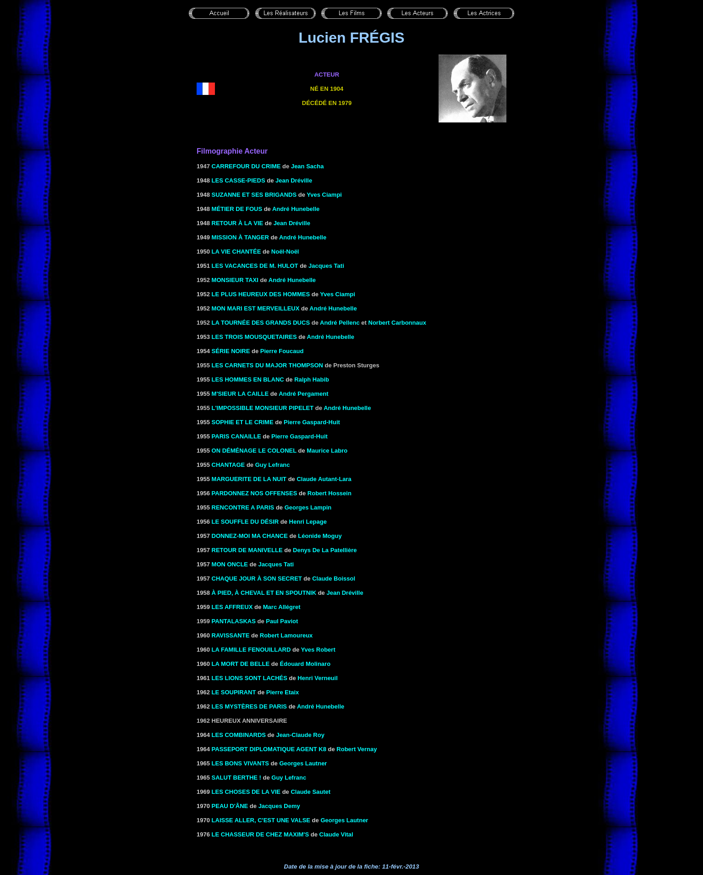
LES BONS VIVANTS (241, 763)
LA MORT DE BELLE (241, 663)
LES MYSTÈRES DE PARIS (249, 706)
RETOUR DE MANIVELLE (247, 550)
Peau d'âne (230, 806)
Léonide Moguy (319, 535)
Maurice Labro (327, 450)
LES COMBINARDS (239, 734)
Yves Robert (318, 649)
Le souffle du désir (245, 521)
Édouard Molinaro (305, 663)
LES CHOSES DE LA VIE (246, 791)
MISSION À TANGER (240, 237)
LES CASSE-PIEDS (238, 180)
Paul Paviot (282, 621)
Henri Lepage (308, 521)
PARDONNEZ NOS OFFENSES (254, 493)
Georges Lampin (308, 507)
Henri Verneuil (317, 678)
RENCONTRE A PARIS (243, 507)
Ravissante (231, 635)
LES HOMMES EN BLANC (248, 379)
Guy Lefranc (272, 464)
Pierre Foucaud (282, 351)
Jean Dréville (293, 180)
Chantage (228, 464)
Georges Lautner (344, 820)
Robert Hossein (330, 493)
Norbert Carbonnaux (397, 322)
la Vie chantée (236, 251)
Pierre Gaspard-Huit (312, 422)
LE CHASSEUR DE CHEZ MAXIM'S (260, 834)
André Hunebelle (295, 208)
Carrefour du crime (246, 166)
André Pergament (303, 393)
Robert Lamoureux (286, 635)
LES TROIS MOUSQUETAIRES (254, 336)
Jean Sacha (307, 166)
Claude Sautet (310, 791)
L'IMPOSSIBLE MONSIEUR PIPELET (263, 407)
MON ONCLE (230, 564)
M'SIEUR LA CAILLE (240, 393)
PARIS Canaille (236, 436)
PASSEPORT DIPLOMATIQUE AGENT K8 (269, 749)
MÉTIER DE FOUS (237, 208)
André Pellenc (340, 322)
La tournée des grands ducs (261, 322)
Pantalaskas (234, 621)
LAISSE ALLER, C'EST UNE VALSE (261, 820)
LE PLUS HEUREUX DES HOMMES (261, 294)
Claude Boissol (333, 578)
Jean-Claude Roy (300, 734)
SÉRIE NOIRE (231, 351)
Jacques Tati (276, 564)
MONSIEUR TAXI (235, 280)
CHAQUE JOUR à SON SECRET (257, 578)
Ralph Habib (311, 379)
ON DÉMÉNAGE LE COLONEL (254, 450)
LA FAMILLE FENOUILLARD (251, 649)
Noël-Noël (285, 251)
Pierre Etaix (282, 692)
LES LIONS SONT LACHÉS (249, 678)
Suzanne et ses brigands (254, 194)
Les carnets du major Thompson (267, 365)
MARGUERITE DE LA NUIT (249, 479)
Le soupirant (234, 692)
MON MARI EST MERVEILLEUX (256, 308)
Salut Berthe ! (236, 777)
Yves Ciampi (324, 194)
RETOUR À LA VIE (238, 223)
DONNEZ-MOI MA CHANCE (250, 535)
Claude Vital (336, 834)
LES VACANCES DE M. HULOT (255, 265)
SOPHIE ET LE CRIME (243, 422)
